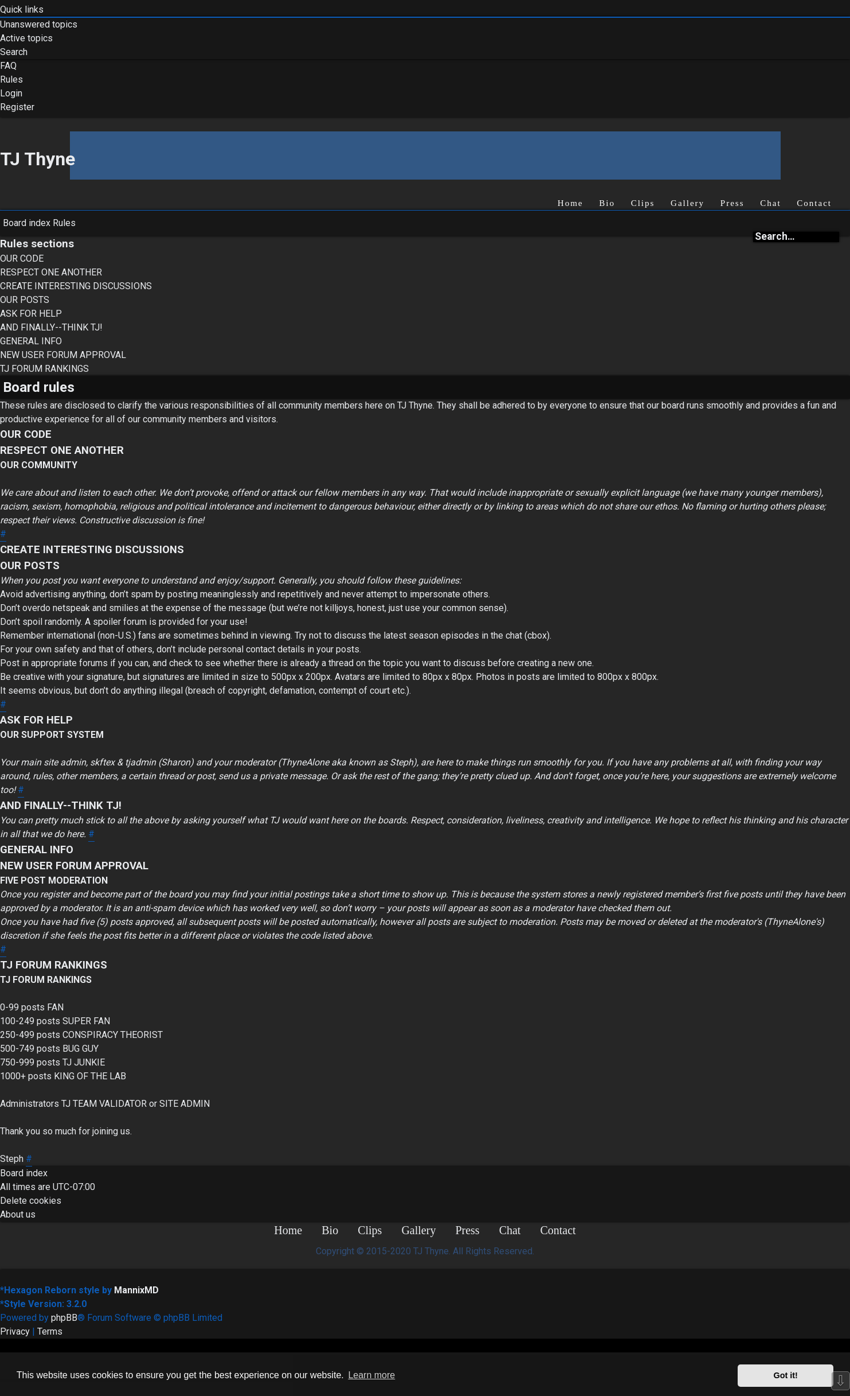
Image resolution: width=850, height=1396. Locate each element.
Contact (814, 203)
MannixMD (136, 1290)
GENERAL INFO (31, 341)
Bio (607, 203)
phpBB (64, 1317)
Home (570, 203)
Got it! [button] (786, 1375)
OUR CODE (22, 258)
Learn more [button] (371, 1375)
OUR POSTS (24, 299)
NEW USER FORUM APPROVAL (63, 354)
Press (732, 203)
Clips (643, 203)
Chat (770, 203)
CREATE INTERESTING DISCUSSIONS (76, 286)
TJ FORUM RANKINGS (44, 368)
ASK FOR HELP (31, 313)
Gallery (687, 203)
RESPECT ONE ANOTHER (51, 272)
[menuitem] (38, 25)
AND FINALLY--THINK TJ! (51, 327)
